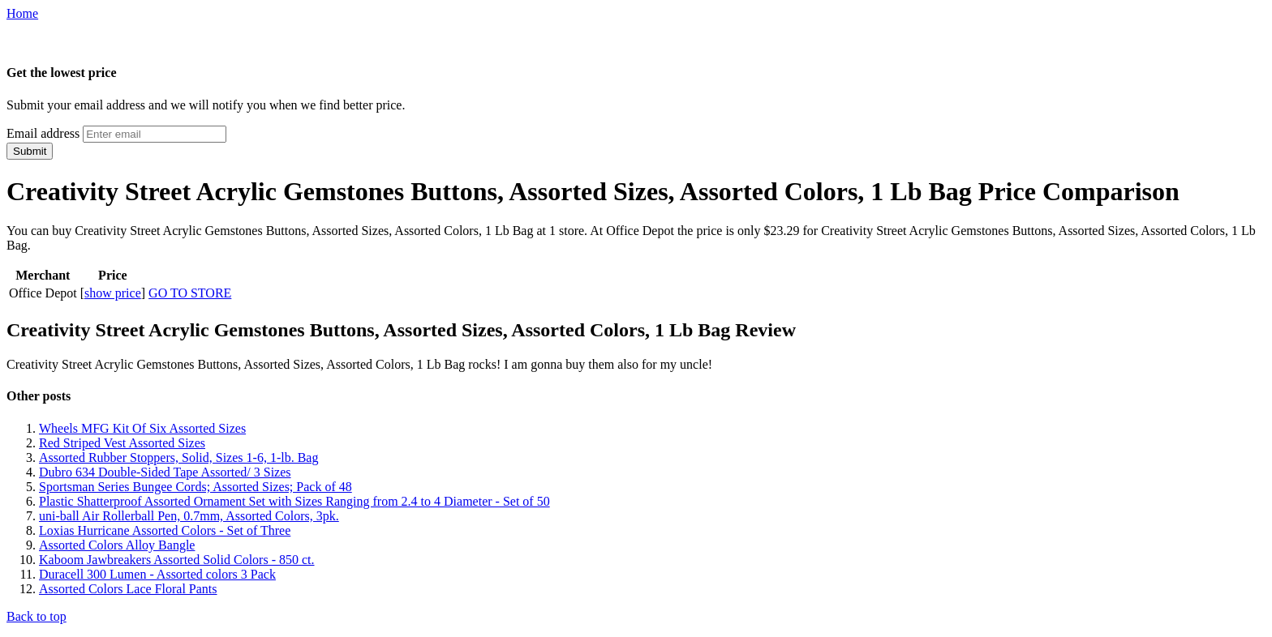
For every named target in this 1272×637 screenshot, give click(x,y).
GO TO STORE (189, 293)
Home (22, 13)
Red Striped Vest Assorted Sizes (122, 443)
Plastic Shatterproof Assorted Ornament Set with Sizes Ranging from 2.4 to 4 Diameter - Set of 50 (294, 501)
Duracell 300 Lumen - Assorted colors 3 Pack (157, 574)
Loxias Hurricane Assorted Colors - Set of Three (164, 530)
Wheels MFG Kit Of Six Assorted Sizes (142, 428)
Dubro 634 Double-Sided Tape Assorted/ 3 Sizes (165, 472)
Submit (29, 151)
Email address (43, 133)
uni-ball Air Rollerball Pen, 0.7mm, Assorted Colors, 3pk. (189, 516)
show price (112, 293)
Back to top (36, 616)
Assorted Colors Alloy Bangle (117, 545)
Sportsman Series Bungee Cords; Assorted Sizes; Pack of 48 (195, 487)
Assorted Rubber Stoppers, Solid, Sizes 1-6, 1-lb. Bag (178, 457)
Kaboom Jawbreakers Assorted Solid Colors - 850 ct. (177, 559)
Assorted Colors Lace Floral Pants (128, 589)
